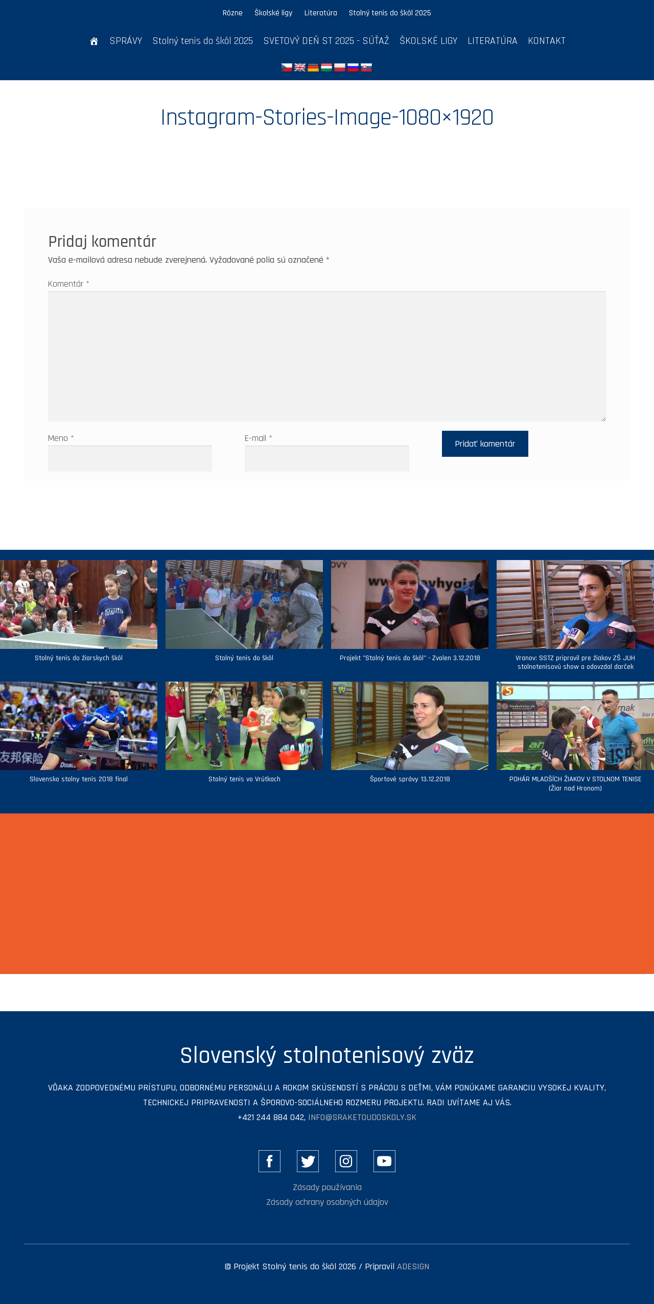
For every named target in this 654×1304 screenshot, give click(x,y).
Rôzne (233, 13)
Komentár (68, 284)
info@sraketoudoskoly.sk (362, 1117)
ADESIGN (413, 1266)
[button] (244, 616)
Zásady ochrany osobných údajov (327, 1202)
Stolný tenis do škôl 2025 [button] (202, 41)
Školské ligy (273, 13)
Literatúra (321, 13)
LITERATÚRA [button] (493, 41)
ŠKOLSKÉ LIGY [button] (428, 41)
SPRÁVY (125, 41)
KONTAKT (547, 41)
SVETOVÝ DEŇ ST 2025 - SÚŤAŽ (326, 41)
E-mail (258, 438)
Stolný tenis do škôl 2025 (390, 13)
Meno (61, 438)
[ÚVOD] (94, 41)
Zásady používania (327, 1187)
